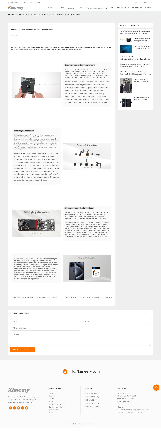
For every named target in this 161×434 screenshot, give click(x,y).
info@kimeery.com (81, 377)
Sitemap (90, 430)
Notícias (37, 14)
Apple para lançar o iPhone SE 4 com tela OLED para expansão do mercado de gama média (142, 48)
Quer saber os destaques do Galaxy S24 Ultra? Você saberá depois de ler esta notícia (134, 65)
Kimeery (11, 14)
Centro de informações (24, 14)
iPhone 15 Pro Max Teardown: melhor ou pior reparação (61, 14)
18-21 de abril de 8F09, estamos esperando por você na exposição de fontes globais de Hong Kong (135, 58)
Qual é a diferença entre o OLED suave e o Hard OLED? (142, 99)
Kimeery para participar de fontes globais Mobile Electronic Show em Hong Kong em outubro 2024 (142, 40)
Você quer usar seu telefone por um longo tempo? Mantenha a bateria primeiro (142, 81)
